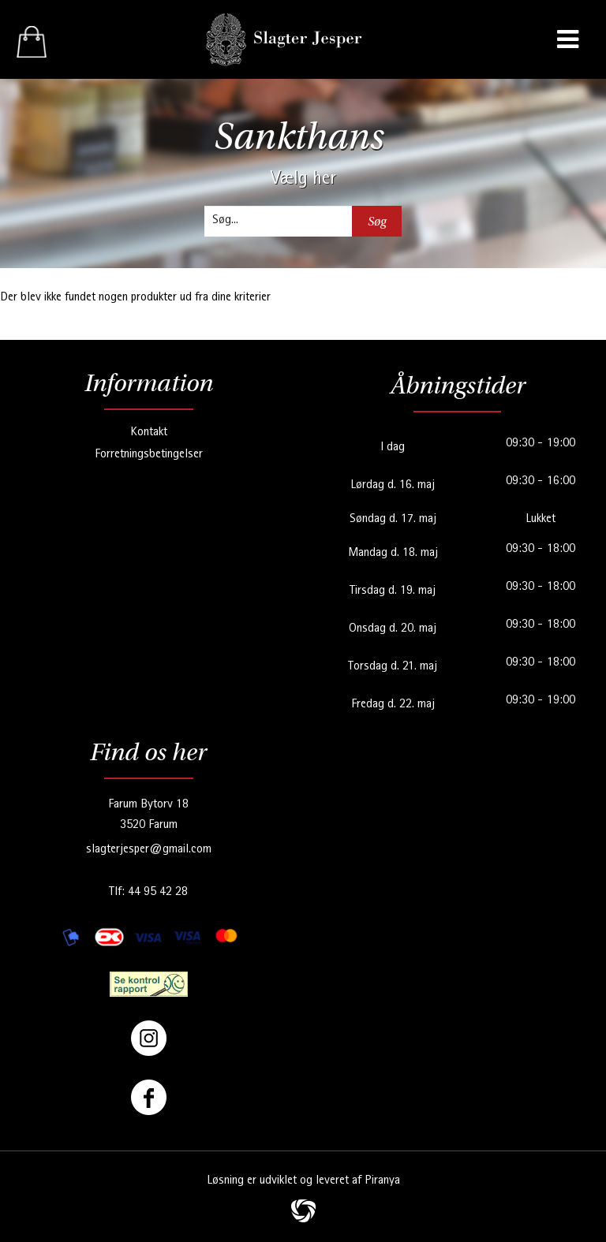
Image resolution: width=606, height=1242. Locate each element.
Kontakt (148, 433)
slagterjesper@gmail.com (148, 850)
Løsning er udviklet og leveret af (303, 1181)
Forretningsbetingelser (149, 455)
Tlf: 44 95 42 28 (148, 892)
